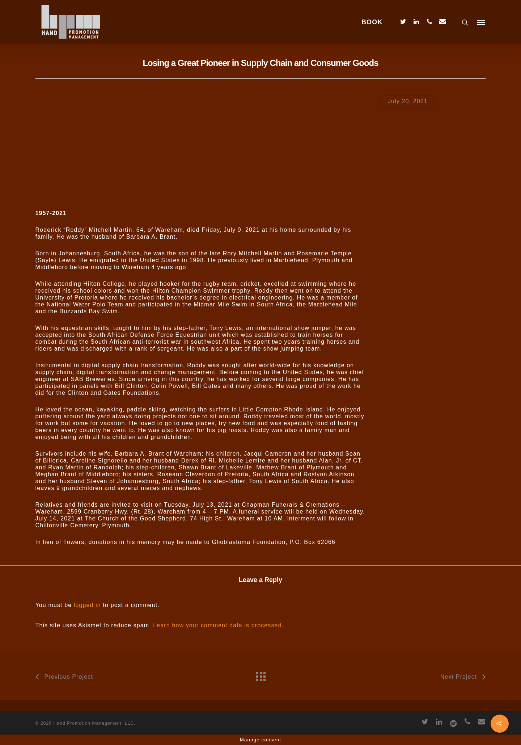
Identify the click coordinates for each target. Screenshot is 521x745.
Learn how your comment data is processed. (218, 625)
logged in (87, 605)
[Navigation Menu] (481, 22)
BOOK (372, 22)
